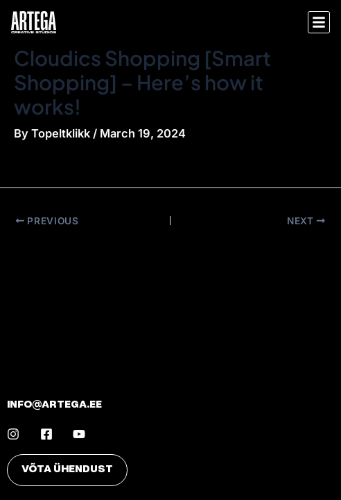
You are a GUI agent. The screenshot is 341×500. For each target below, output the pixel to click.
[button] (319, 22)
